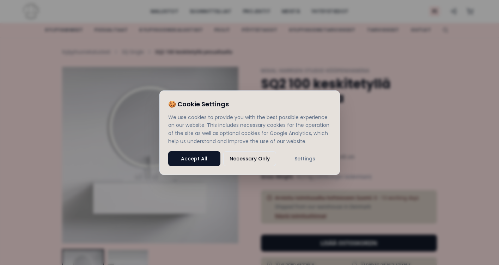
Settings (304, 158)
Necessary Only (250, 158)
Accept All (194, 158)
